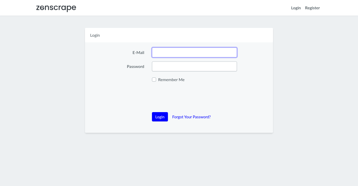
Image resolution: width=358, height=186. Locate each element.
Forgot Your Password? (191, 116)
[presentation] (191, 98)
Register (312, 7)
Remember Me (171, 79)
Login (296, 7)
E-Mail (138, 52)
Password (135, 66)
